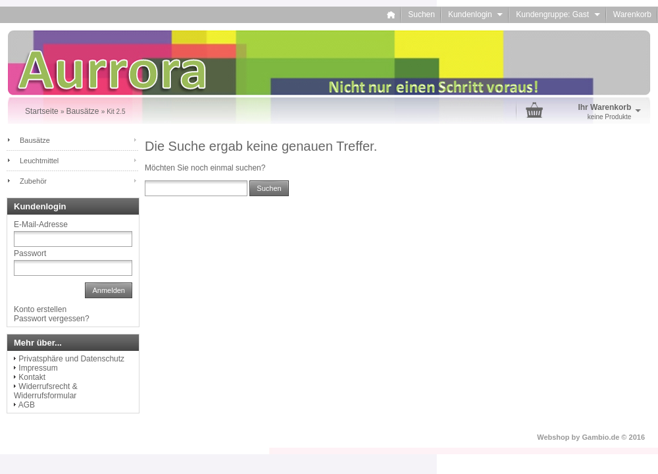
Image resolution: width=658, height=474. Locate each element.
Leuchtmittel (39, 161)
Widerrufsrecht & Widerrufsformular (46, 391)
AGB (26, 404)
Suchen (421, 14)
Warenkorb (632, 14)
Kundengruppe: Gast (557, 14)
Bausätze (35, 140)
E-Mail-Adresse (41, 224)
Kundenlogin (475, 14)
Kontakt (31, 377)
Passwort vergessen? (51, 318)
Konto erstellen (40, 309)
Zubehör (33, 181)
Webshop (553, 437)
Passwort (30, 253)
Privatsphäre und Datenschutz (71, 358)
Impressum (37, 368)
